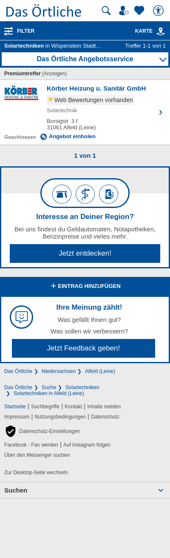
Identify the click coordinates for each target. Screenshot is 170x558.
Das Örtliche (18, 371)
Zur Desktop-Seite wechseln (36, 472)
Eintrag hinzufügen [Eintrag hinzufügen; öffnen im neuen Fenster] (84, 286)
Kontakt (73, 407)
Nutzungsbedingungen (60, 417)
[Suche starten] (106, 10)
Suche (49, 387)
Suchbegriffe (45, 407)
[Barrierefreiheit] (159, 10)
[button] (42, 431)
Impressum (16, 417)
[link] (161, 31)
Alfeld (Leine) (100, 371)
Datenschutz (105, 417)
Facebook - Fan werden (31, 445)
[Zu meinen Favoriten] (140, 10)
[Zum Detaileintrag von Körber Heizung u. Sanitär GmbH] (85, 112)
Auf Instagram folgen (86, 445)
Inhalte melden (104, 407)
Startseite (15, 407)
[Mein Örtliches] (125, 10)
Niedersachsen (59, 371)
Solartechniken (82, 387)
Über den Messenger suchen (37, 455)
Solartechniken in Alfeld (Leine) (49, 393)
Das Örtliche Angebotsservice (85, 59)
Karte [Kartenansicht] (150, 31)
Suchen (15, 490)
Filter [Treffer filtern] (25, 31)
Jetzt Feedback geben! (83, 348)
